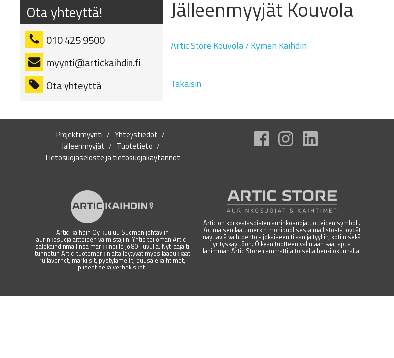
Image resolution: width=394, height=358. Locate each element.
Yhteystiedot (136, 134)
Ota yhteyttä (74, 85)
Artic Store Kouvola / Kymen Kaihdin (239, 45)
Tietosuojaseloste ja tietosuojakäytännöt (112, 157)
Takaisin (186, 83)
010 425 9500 (75, 40)
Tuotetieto (135, 146)
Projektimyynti (79, 134)
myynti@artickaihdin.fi (93, 62)
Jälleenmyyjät (83, 146)
